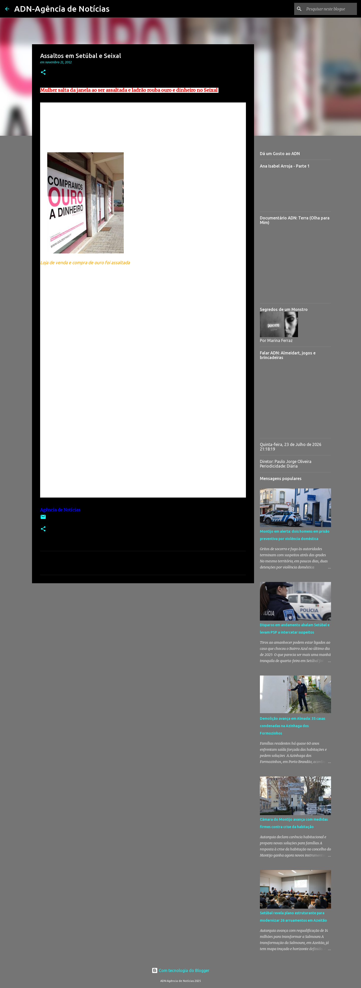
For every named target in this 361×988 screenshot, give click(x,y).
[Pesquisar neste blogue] (330, 9)
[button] (43, 72)
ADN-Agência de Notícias (61, 8)
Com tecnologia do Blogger (180, 970)
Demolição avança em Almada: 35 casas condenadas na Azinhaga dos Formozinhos (292, 725)
